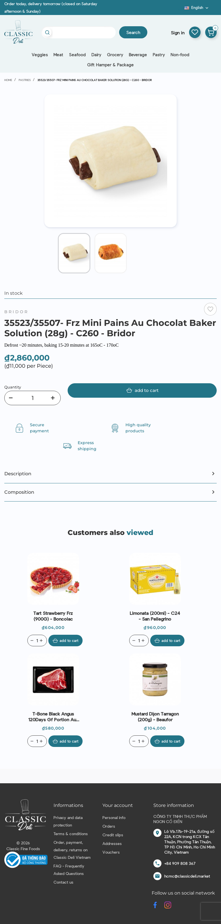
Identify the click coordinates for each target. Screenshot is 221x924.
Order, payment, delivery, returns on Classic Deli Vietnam (72, 850)
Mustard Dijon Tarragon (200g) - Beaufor (155, 716)
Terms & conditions (71, 833)
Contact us (63, 882)
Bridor (16, 311)
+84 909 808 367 (179, 863)
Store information (173, 805)
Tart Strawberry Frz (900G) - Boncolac (53, 615)
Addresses (112, 843)
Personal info (113, 817)
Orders (108, 826)
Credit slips (112, 834)
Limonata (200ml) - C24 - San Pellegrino (155, 615)
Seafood (77, 54)
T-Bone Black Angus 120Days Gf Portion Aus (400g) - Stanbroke (53, 716)
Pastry (159, 54)
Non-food (180, 54)
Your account (117, 805)
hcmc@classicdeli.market (187, 876)
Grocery (115, 54)
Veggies (40, 54)
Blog (181, 9)
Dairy (96, 54)
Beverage (138, 54)
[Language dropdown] (196, 7)
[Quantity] (32, 398)
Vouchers (111, 852)
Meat (58, 54)
